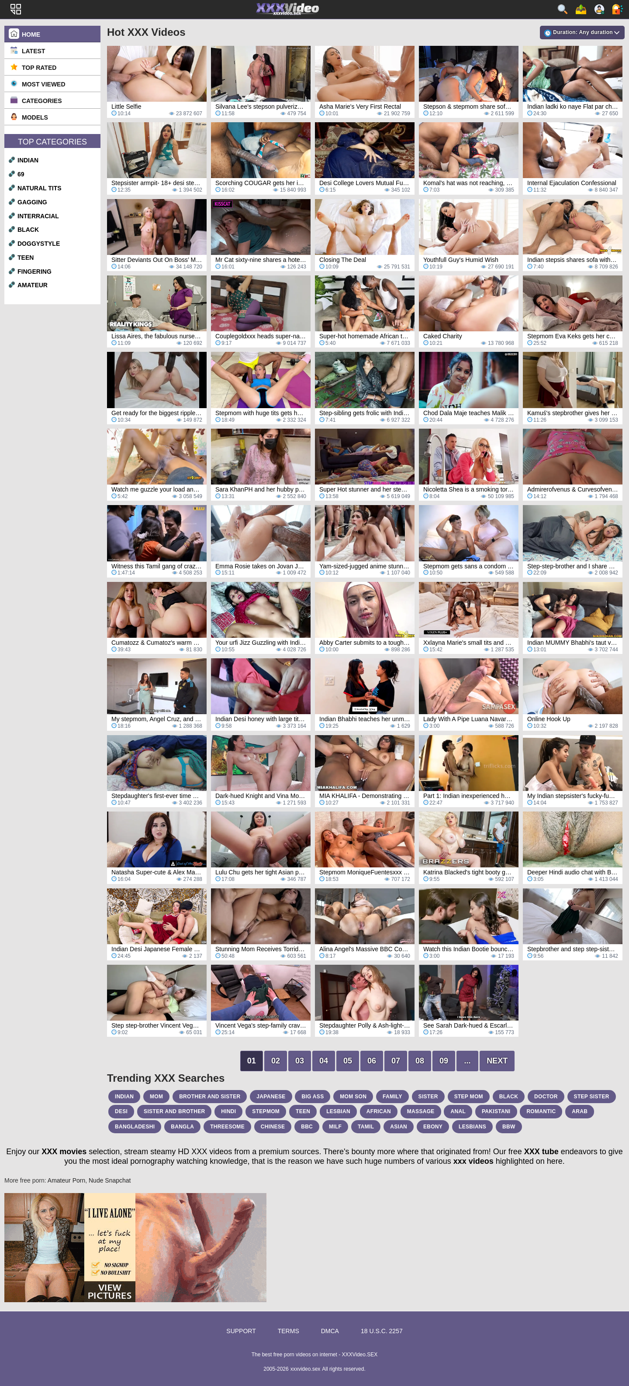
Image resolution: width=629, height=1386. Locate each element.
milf (335, 1127)
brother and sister (209, 1097)
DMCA (330, 1331)
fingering (34, 271)
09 (443, 1060)
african (378, 1111)
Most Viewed (44, 84)
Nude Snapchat (110, 1180)
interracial (38, 216)
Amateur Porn (66, 1180)
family (392, 1097)
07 (395, 1060)
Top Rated (39, 67)
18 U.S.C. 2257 (382, 1331)
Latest (33, 51)
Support (241, 1331)
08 (419, 1060)
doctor (546, 1097)
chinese (273, 1127)
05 (347, 1060)
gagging (32, 202)
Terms (288, 1331)
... (467, 1060)
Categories (42, 100)
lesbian (338, 1111)
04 (323, 1060)
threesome (227, 1127)
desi (121, 1111)
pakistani (496, 1111)
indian (27, 160)
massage (421, 1111)
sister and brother (174, 1111)
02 (275, 1060)
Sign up (599, 9)
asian (398, 1127)
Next (497, 1060)
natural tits (39, 188)
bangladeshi (135, 1127)
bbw (508, 1127)
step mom (468, 1097)
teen (25, 257)
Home (31, 34)
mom (156, 1097)
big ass (312, 1097)
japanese (270, 1097)
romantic (541, 1111)
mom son (353, 1097)
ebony (432, 1127)
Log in (618, 9)
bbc (307, 1127)
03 (299, 1060)
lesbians (472, 1127)
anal (458, 1111)
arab (580, 1111)
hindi (228, 1111)
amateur (32, 285)
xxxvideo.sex (305, 1369)
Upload (581, 9)
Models (35, 117)
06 (371, 1060)
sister (428, 1097)
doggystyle (38, 243)
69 (20, 174)
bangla (182, 1127)
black (28, 229)
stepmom (266, 1111)
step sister (591, 1097)
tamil (366, 1127)
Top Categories (52, 142)
